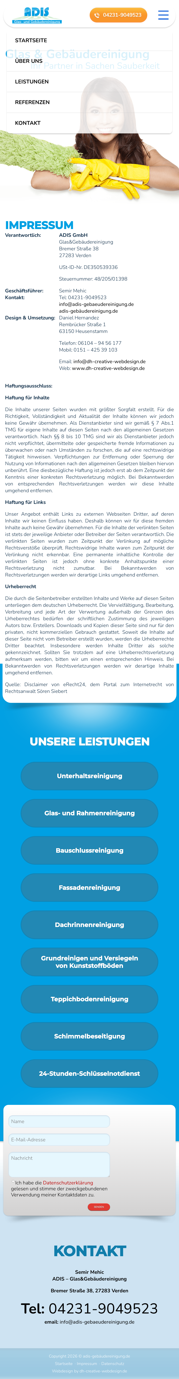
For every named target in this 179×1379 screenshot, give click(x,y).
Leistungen (32, 81)
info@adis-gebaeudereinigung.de (96, 304)
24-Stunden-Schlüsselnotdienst (89, 1073)
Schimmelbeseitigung (89, 1036)
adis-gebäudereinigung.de (88, 311)
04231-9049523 (103, 1309)
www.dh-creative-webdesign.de (108, 368)
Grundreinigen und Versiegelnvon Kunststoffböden (89, 962)
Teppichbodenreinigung (89, 999)
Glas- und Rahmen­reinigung (89, 813)
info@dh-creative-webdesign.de (109, 361)
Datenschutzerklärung (68, 1182)
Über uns (28, 61)
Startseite (31, 40)
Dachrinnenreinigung (89, 925)
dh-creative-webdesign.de (103, 1371)
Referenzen (32, 102)
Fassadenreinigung (89, 887)
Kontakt (28, 123)
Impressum (87, 1364)
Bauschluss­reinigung (89, 850)
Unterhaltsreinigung (89, 776)
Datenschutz (112, 1364)
